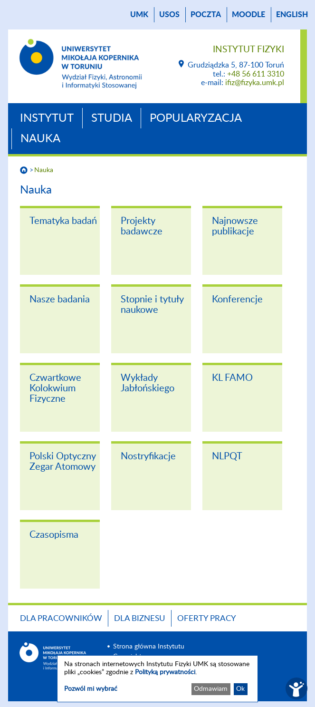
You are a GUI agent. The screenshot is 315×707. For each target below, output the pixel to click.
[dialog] (157, 678)
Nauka (40, 139)
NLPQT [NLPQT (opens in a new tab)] (227, 456)
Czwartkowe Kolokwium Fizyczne (55, 388)
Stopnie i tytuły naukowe (152, 305)
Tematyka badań (63, 221)
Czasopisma (53, 535)
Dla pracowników (61, 618)
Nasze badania (59, 299)
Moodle (248, 15)
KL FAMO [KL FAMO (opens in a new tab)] (232, 378)
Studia (111, 118)
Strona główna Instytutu (148, 646)
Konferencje (237, 299)
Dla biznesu (139, 618)
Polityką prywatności (165, 672)
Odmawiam (211, 689)
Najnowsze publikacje (235, 226)
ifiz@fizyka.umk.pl (254, 83)
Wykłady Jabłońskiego (147, 383)
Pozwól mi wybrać (90, 689)
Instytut (47, 118)
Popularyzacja (196, 118)
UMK (139, 15)
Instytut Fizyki (248, 49)
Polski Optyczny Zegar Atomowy (62, 462)
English (292, 15)
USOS (169, 15)
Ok (240, 689)
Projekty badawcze (141, 226)
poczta (206, 15)
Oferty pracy (206, 618)
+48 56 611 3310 (255, 74)
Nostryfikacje (148, 456)
